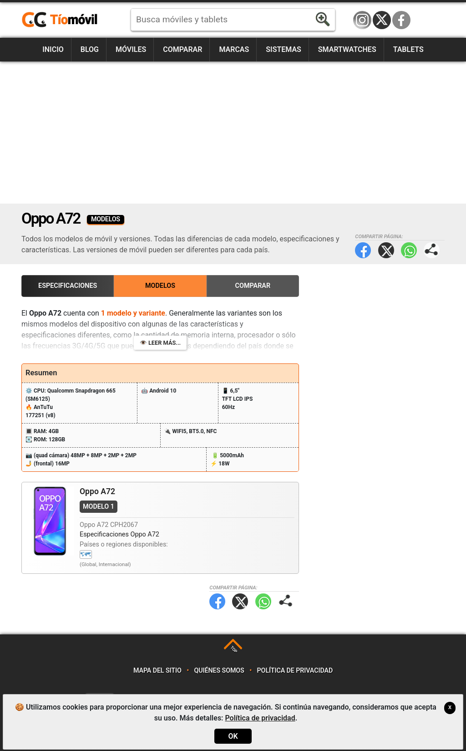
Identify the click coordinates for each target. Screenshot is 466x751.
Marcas (234, 49)
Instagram (362, 20)
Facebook (401, 20)
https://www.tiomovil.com (72, 20)
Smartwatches (347, 49)
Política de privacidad (295, 670)
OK (233, 736)
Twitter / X (382, 20)
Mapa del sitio (157, 670)
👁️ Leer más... (160, 342)
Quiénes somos (219, 670)
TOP (233, 649)
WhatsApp (409, 250)
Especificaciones (67, 286)
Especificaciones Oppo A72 (119, 534)
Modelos (160, 286)
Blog (90, 49)
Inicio (53, 49)
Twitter (386, 250)
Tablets (408, 49)
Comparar (182, 49)
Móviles (131, 49)
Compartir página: (432, 250)
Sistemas (283, 49)
